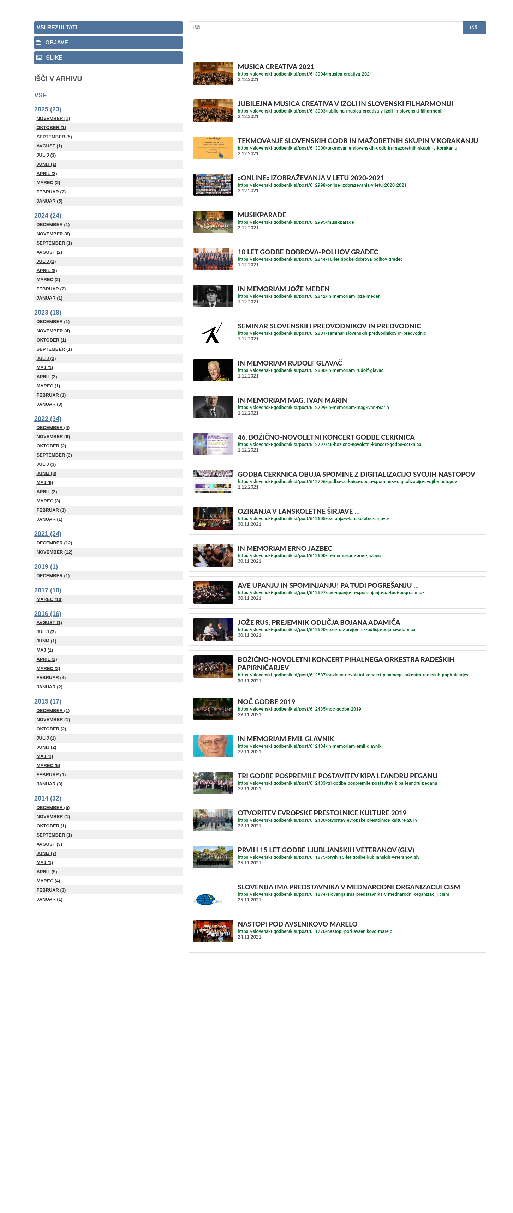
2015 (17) (47, 701)
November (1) (53, 118)
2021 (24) (47, 533)
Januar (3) (49, 404)
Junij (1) (46, 164)
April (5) (46, 871)
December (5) (53, 807)
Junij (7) (46, 853)
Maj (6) (44, 482)
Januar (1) (49, 298)
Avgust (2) (49, 252)
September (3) (54, 455)
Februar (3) (51, 890)
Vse (40, 95)
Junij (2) (46, 747)
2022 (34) (47, 418)
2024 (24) (47, 215)
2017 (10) (47, 590)
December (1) (53, 224)
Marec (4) (48, 880)
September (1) (54, 243)
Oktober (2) (51, 445)
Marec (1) (48, 385)
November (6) (53, 233)
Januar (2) (49, 686)
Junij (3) (46, 473)
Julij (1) (46, 261)
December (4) (53, 427)
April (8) (46, 270)
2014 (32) (47, 798)
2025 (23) (47, 109)
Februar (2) (51, 191)
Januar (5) (49, 201)
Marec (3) (48, 500)
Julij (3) (46, 155)
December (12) (54, 542)
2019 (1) (46, 566)
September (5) (54, 136)
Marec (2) (48, 182)
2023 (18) (47, 312)
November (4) (53, 330)
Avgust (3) (49, 844)
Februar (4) (51, 677)
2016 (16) (47, 613)
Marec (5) (48, 765)
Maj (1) (44, 367)
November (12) (54, 552)
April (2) (46, 173)
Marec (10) (49, 599)
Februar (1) (51, 395)
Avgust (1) (49, 146)
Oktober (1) (51, 127)
